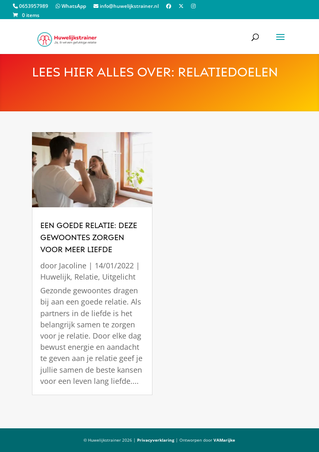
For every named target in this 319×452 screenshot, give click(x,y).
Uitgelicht (118, 277)
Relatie (86, 277)
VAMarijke (224, 440)
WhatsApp (71, 7)
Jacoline (72, 265)
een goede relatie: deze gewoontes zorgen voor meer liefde (88, 237)
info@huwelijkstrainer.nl (126, 7)
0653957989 (30, 7)
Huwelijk (55, 277)
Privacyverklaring (155, 440)
